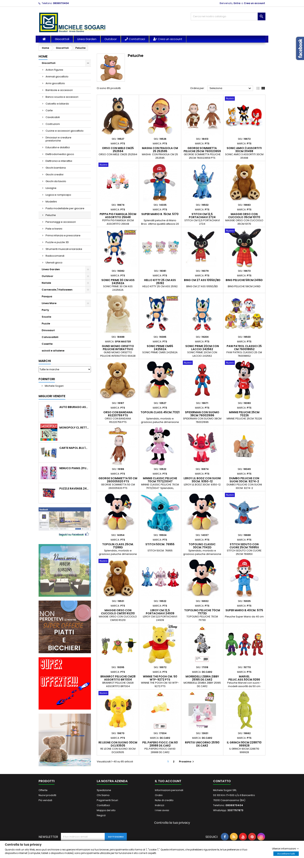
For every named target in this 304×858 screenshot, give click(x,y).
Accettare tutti (286, 853)
